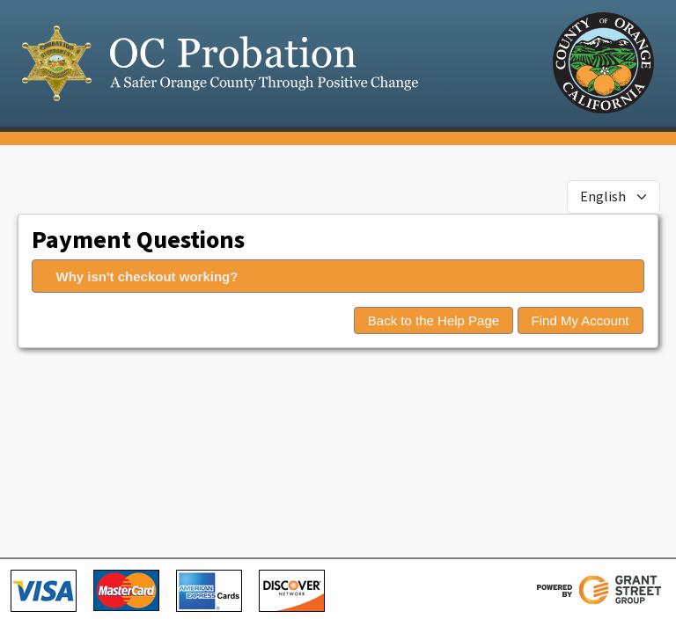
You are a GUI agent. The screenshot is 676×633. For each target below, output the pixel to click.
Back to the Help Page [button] (433, 320)
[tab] (338, 276)
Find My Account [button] (580, 320)
